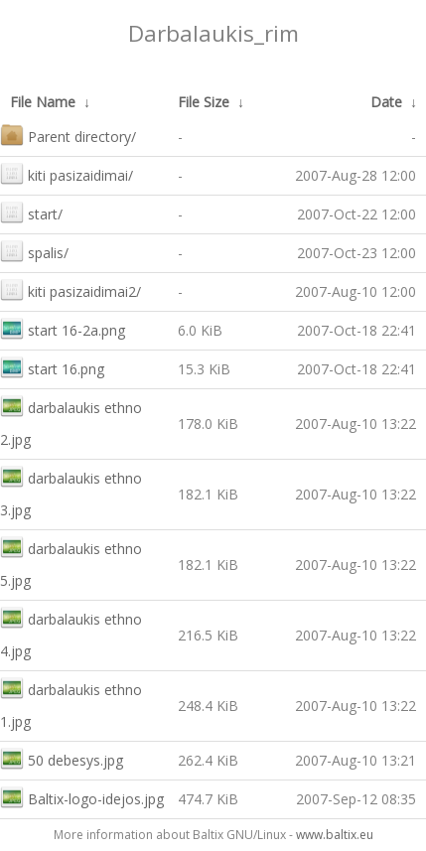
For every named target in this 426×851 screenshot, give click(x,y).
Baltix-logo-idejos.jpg (82, 796)
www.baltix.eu (334, 834)
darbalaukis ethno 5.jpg (71, 562)
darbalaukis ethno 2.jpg (71, 421)
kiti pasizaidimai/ (66, 173)
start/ (31, 212)
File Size (203, 101)
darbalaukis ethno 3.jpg (71, 492)
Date (386, 101)
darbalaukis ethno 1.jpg (71, 703)
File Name (42, 101)
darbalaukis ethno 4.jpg (71, 633)
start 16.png (52, 366)
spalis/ (34, 250)
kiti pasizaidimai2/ (70, 289)
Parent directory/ (68, 134)
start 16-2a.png (62, 328)
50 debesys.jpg (61, 758)
